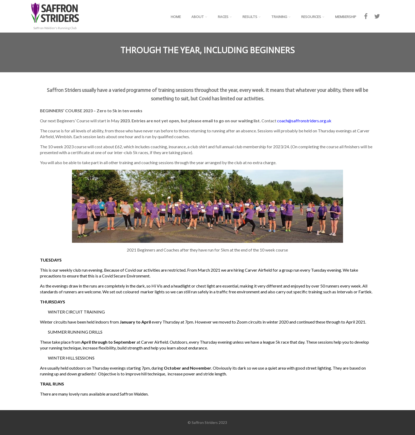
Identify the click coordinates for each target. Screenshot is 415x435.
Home (176, 17)
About (199, 17)
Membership (345, 17)
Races (225, 17)
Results (251, 17)
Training (281, 17)
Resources (312, 17)
